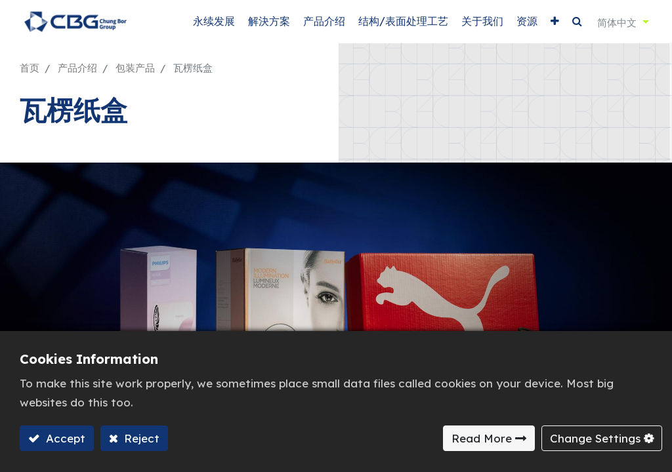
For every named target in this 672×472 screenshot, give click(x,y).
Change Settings (595, 438)
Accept (64, 438)
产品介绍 (77, 68)
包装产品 (135, 68)
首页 (29, 68)
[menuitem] (214, 21)
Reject (140, 438)
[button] (555, 21)
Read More (482, 438)
